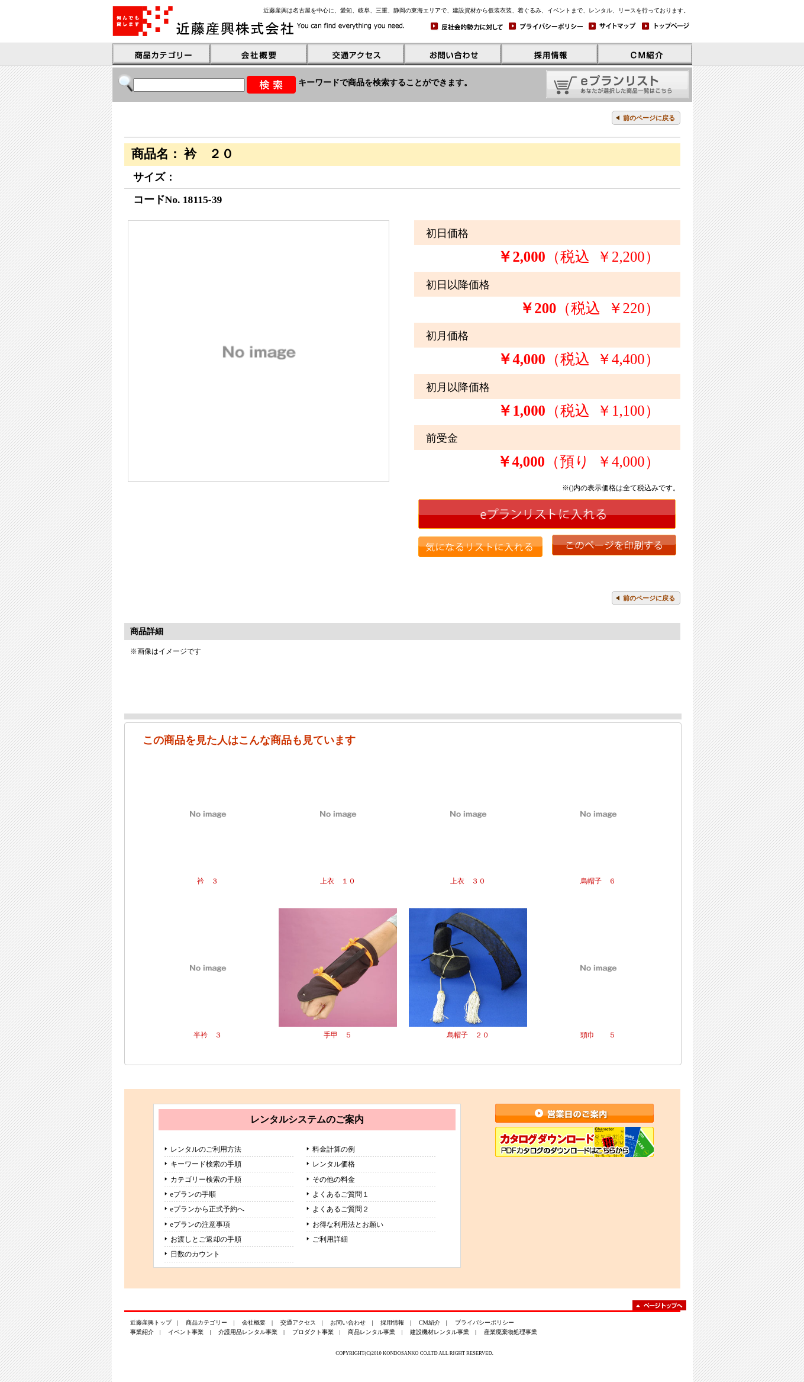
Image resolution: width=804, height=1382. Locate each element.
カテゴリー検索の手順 (205, 1179)
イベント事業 (186, 1332)
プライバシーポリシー (484, 1322)
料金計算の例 (333, 1149)
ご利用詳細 (330, 1239)
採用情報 (392, 1322)
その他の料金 (333, 1179)
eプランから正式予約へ (207, 1209)
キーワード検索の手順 (205, 1164)
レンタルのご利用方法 (205, 1149)
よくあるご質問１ (340, 1194)
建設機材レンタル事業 (439, 1332)
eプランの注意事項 (200, 1224)
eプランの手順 (193, 1194)
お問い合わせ (348, 1322)
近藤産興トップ (151, 1322)
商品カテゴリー (206, 1322)
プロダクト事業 (313, 1332)
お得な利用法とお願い (347, 1224)
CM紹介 (429, 1322)
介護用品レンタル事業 (247, 1332)
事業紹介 (142, 1332)
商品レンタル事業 (371, 1332)
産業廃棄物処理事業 (510, 1332)
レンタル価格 (333, 1164)
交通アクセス (298, 1322)
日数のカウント (195, 1254)
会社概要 (254, 1322)
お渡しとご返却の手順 (205, 1239)
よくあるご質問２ (340, 1209)
